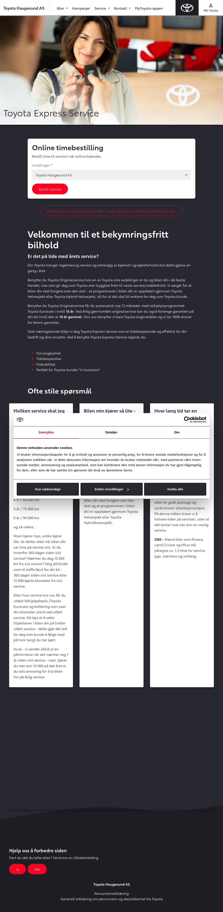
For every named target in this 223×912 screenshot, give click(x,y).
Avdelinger (41, 164)
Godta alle (175, 489)
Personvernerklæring (111, 893)
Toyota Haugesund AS (23, 7)
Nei (37, 868)
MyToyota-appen (149, 7)
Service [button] (101, 7)
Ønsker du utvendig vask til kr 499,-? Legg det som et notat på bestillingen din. (111, 210)
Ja (17, 868)
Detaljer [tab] (111, 432)
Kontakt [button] (121, 7)
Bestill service (50, 188)
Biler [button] (61, 7)
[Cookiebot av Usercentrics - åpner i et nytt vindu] (187, 419)
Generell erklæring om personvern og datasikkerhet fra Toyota (112, 898)
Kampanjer (81, 7)
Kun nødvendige (48, 489)
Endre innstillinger (112, 489)
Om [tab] (176, 432)
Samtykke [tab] (46, 432)
